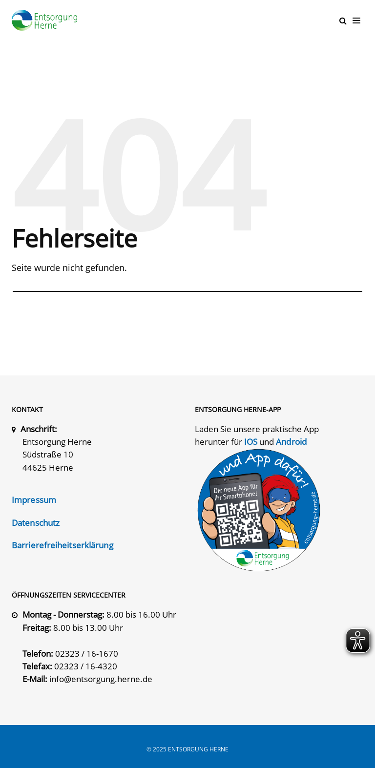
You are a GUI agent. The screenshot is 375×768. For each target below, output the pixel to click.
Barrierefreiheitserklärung (62, 544)
